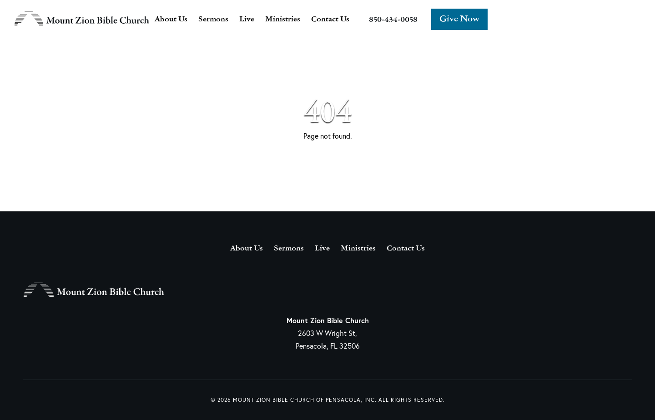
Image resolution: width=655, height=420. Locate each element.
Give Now (459, 19)
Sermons (213, 19)
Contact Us (330, 19)
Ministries (282, 19)
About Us (171, 19)
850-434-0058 (393, 20)
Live (246, 19)
